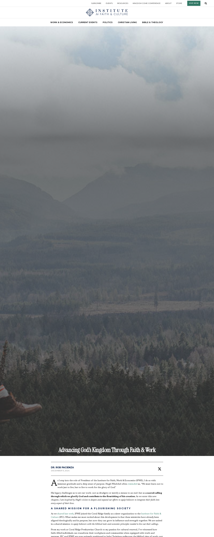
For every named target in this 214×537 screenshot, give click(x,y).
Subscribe (96, 3)
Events (109, 3)
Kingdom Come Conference (146, 3)
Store (179, 3)
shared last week (65, 514)
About (168, 3)
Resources (122, 3)
